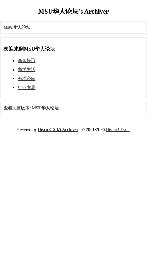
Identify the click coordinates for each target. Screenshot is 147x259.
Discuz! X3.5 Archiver (58, 129)
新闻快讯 (26, 60)
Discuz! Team (118, 129)
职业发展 (26, 87)
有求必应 (26, 78)
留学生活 (26, 69)
